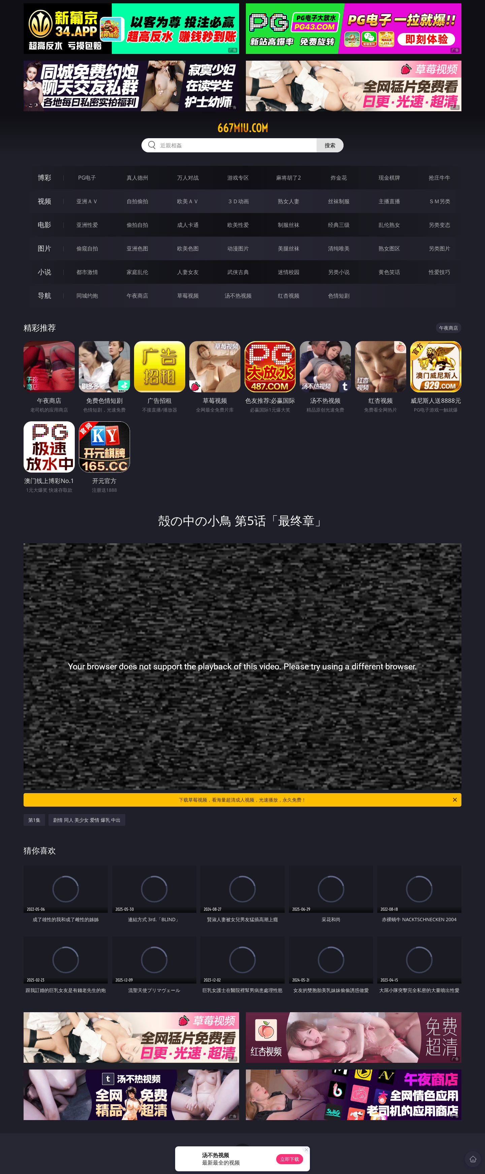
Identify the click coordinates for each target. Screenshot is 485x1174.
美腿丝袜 (288, 248)
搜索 (330, 145)
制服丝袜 (288, 225)
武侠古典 (238, 272)
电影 (44, 224)
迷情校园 (288, 272)
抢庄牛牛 (439, 177)
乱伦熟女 (389, 225)
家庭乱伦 (137, 272)
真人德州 (137, 177)
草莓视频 (188, 295)
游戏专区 (238, 177)
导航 (44, 295)
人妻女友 (188, 272)
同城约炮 (87, 295)
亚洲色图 (137, 248)
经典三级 (339, 225)
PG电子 (87, 177)
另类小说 (339, 272)
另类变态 (439, 225)
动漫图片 (238, 248)
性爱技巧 (439, 272)
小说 (44, 271)
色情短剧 (339, 295)
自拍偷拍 (137, 201)
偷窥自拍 (87, 248)
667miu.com (242, 128)
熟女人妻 (288, 201)
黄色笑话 (389, 272)
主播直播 (389, 201)
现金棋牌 (389, 177)
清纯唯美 (339, 248)
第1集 (34, 820)
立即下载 (289, 1159)
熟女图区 (389, 248)
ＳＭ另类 (439, 201)
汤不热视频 (238, 295)
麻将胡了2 (288, 177)
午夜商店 (137, 295)
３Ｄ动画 (238, 201)
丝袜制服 (339, 201)
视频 (44, 201)
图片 (44, 248)
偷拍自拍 (137, 225)
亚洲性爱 (87, 225)
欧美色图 (188, 248)
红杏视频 (288, 295)
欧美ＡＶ (188, 201)
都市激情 (87, 272)
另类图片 (439, 248)
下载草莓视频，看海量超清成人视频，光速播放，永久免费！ (318, 800)
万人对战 (188, 177)
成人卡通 (188, 225)
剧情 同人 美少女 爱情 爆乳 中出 (87, 820)
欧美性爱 (238, 225)
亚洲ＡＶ (87, 201)
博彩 (44, 177)
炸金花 (339, 177)
